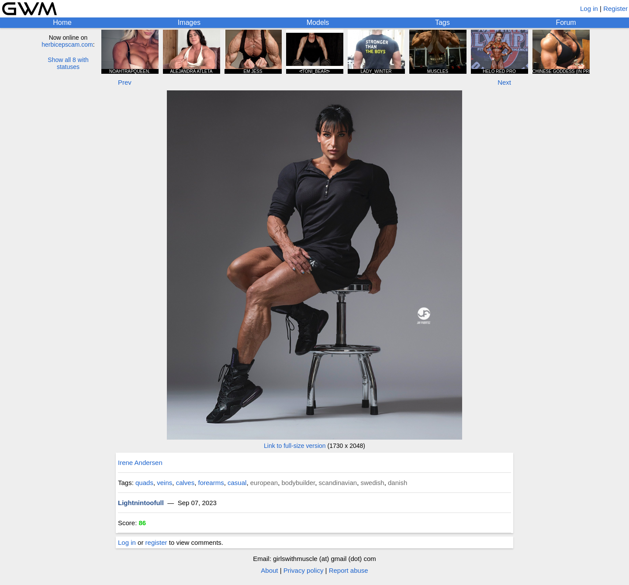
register (156, 542)
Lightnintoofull (141, 502)
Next (504, 82)
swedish (372, 482)
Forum (566, 22)
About (269, 570)
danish (397, 482)
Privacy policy (303, 570)
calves (185, 482)
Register (615, 8)
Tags (442, 22)
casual (237, 482)
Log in (589, 8)
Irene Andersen (140, 462)
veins (164, 482)
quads (144, 482)
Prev (124, 82)
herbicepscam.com (67, 44)
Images (189, 22)
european (264, 482)
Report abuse (348, 570)
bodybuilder (298, 482)
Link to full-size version (295, 445)
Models (318, 22)
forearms (211, 482)
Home (62, 22)
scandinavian (338, 482)
